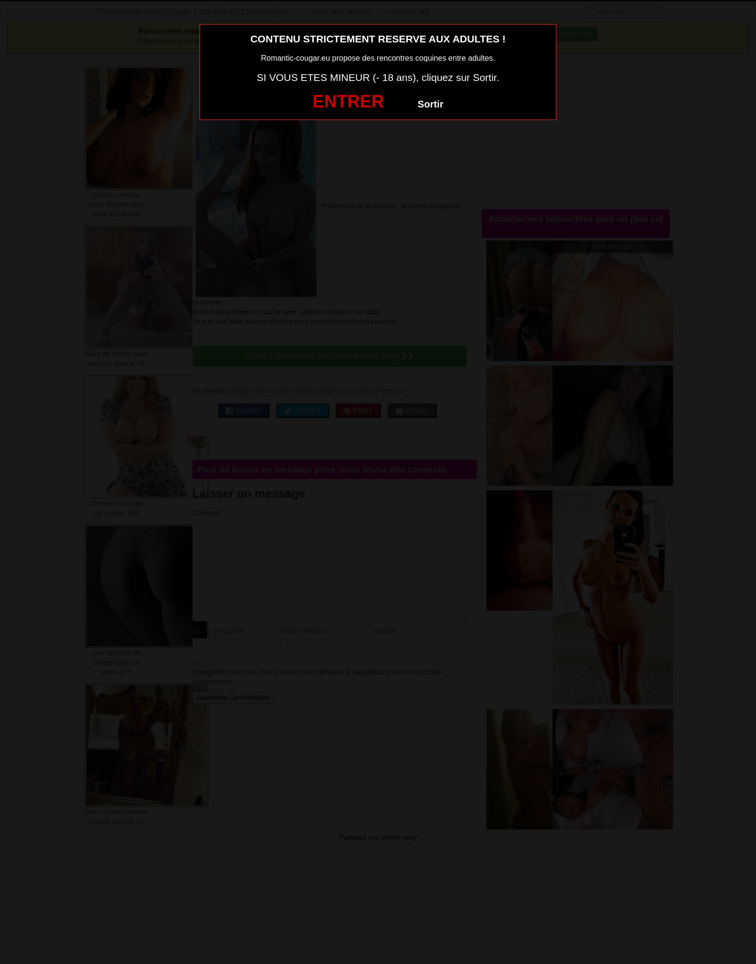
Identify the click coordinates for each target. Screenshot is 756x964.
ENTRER (348, 101)
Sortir (430, 104)
